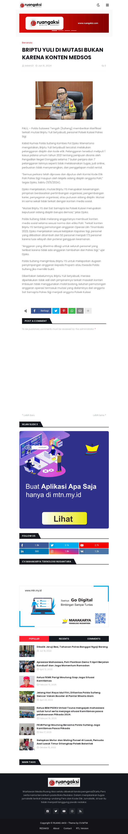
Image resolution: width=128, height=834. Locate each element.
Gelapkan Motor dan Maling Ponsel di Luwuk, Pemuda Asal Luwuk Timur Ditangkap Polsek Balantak (70, 742)
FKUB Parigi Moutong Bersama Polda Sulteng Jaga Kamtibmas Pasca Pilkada (68, 726)
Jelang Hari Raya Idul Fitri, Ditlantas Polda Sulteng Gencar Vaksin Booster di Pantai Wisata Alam (68, 694)
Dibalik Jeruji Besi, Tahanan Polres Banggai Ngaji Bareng (72, 647)
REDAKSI (44, 828)
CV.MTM (83, 823)
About (56, 828)
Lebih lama (98, 415)
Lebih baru (29, 415)
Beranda (27, 42)
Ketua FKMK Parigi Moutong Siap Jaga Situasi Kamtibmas (65, 679)
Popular (34, 638)
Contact (68, 828)
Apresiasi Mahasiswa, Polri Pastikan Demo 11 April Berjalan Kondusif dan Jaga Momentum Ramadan (73, 664)
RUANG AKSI (59, 823)
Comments (93, 638)
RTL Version (82, 828)
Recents (64, 638)
